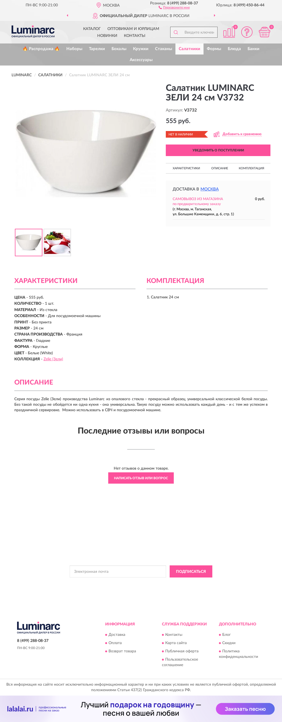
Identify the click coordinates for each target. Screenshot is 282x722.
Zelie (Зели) (53, 359)
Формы (214, 49)
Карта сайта (176, 643)
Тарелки (97, 49)
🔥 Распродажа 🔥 (41, 49)
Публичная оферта (182, 651)
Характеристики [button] (186, 168)
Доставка (117, 635)
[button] (174, 7)
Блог (226, 635)
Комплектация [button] (251, 168)
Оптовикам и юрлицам (133, 29)
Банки (253, 49)
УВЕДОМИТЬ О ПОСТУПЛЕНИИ (218, 150)
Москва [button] (209, 189)
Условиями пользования (187, 583)
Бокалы (119, 49)
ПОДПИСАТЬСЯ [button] (191, 572)
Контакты (134, 36)
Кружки (140, 49)
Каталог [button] (92, 29)
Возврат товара (122, 651)
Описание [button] (219, 168)
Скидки (228, 643)
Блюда (234, 49)
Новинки (107, 36)
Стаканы (163, 49)
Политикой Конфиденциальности (138, 583)
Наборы (74, 49)
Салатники (189, 49)
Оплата (115, 643)
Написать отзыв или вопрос (141, 478)
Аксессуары (141, 60)
